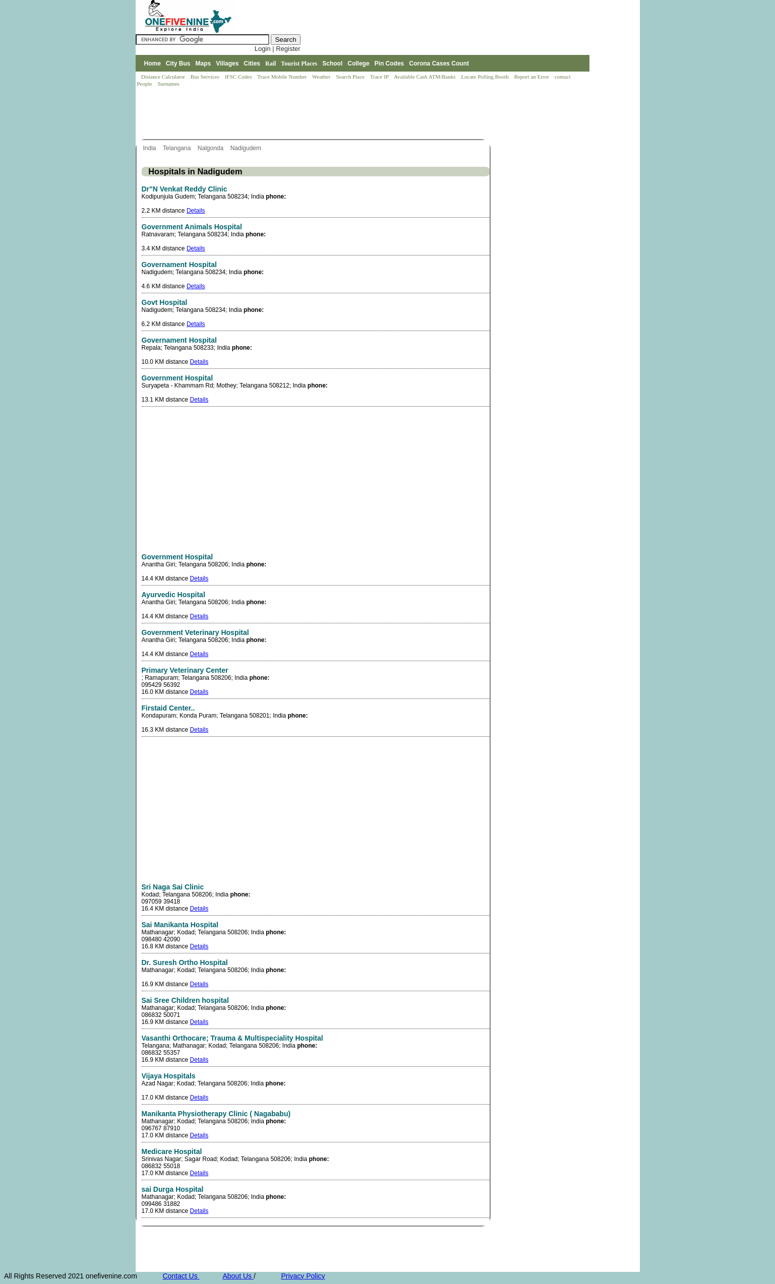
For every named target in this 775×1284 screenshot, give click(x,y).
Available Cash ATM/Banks (425, 77)
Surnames (168, 84)
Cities (252, 63)
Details (196, 210)
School (332, 63)
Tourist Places (299, 63)
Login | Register (278, 48)
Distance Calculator (163, 77)
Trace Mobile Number (282, 77)
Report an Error (532, 77)
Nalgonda (211, 148)
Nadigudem (246, 148)
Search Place (351, 77)
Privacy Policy (303, 1276)
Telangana (178, 148)
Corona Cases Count (439, 63)
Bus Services (205, 77)
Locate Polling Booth (485, 77)
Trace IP (380, 77)
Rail (270, 63)
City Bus (178, 63)
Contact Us (180, 1276)
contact (563, 77)
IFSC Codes (239, 77)
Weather (322, 77)
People (145, 84)
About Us (237, 1276)
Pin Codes (389, 63)
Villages (227, 63)
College (358, 63)
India (150, 148)
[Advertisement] (319, 114)
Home (152, 63)
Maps (203, 63)
